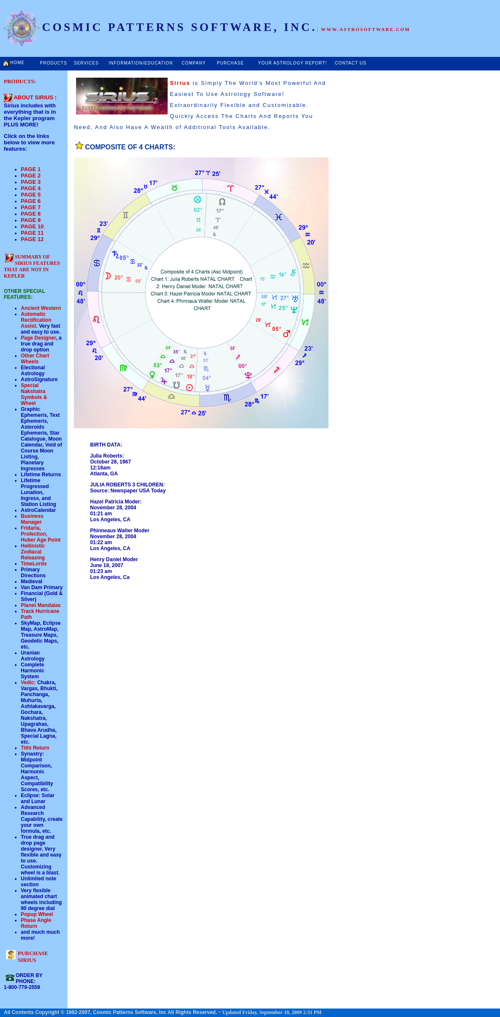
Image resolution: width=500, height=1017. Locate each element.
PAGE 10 (32, 226)
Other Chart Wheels (35, 359)
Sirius (180, 83)
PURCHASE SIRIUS (33, 956)
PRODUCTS (53, 63)
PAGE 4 (31, 188)
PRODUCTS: (20, 81)
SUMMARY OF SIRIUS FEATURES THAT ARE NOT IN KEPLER (32, 266)
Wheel (28, 403)
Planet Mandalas (41, 605)
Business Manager (32, 519)
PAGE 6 (31, 201)
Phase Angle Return (36, 923)
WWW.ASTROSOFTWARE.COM (365, 29)
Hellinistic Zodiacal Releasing (33, 552)
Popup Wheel (37, 914)
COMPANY (194, 63)
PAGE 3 (31, 182)
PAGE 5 (31, 194)
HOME (17, 62)
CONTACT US (350, 63)
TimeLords (34, 564)
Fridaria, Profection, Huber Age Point (41, 534)
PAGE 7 (31, 207)
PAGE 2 (31, 175)
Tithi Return (35, 748)
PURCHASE (230, 63)
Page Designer (38, 338)
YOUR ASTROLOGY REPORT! (292, 63)
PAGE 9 (31, 220)
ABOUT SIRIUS (33, 97)
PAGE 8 (31, 214)
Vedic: (28, 682)
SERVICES (86, 63)
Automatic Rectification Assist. (36, 320)
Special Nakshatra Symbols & (34, 391)
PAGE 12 (32, 239)
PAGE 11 (32, 233)
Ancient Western (41, 308)
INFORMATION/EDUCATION (141, 63)
